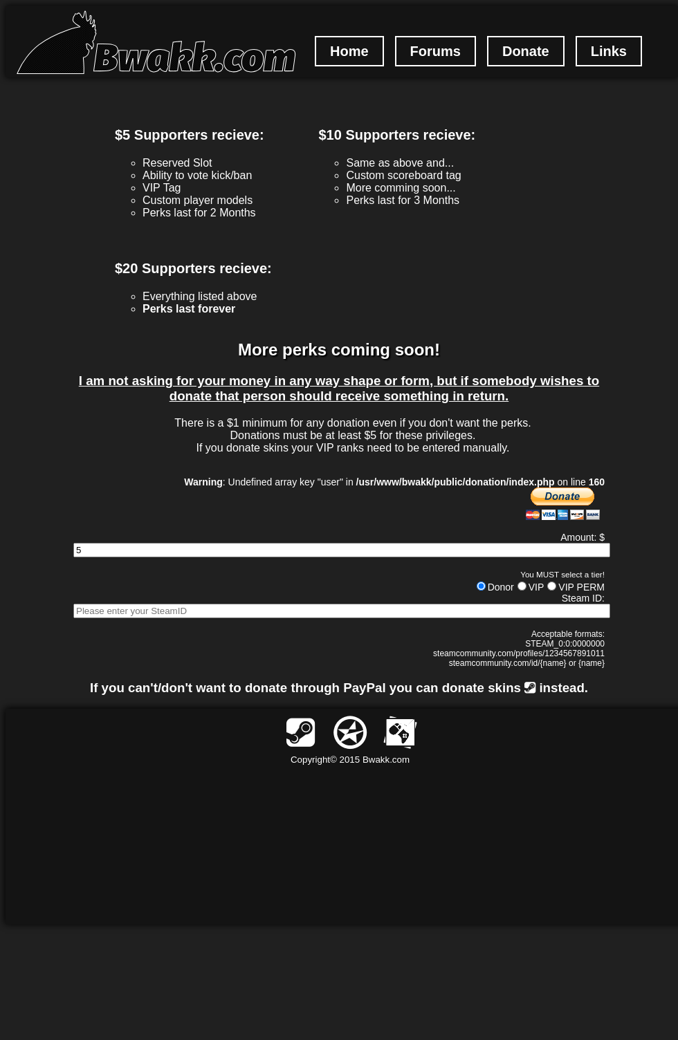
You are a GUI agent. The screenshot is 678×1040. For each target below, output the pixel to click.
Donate (525, 51)
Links (609, 51)
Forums (435, 51)
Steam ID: (583, 598)
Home (349, 51)
